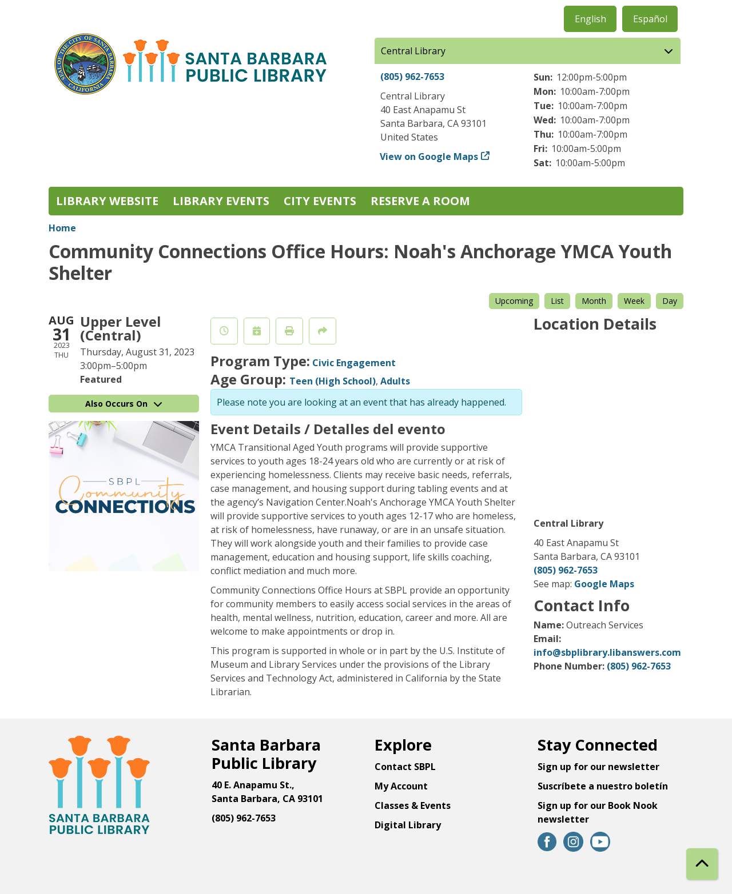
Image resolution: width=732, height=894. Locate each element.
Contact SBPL (405, 766)
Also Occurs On (123, 403)
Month (594, 300)
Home (62, 228)
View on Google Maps (429, 156)
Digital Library (408, 825)
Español (650, 19)
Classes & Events (413, 805)
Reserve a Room (420, 201)
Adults (395, 381)
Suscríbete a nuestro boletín (603, 786)
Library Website (107, 201)
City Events (320, 201)
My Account (401, 786)
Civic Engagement (354, 362)
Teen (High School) (332, 381)
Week (634, 300)
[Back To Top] (702, 864)
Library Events (221, 201)
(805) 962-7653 (412, 76)
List (557, 300)
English (590, 19)
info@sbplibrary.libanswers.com (607, 652)
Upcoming (514, 300)
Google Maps (604, 584)
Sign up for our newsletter (598, 766)
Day (669, 300)
